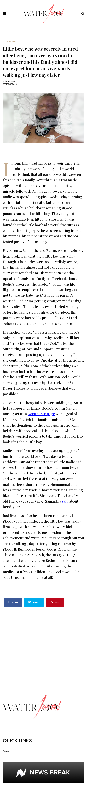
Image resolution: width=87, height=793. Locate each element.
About (6, 751)
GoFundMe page (41, 414)
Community (10, 42)
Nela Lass (10, 81)
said (65, 501)
